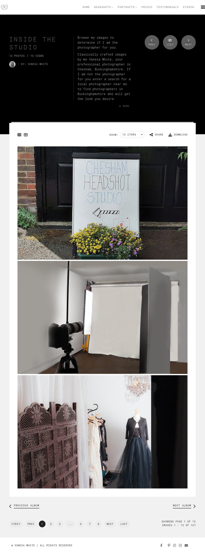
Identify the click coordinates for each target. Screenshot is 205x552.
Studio (189, 7)
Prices (146, 7)
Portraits (127, 7)
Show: (113, 134)
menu (203, 7)
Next (110, 523)
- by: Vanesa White (33, 64)
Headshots (104, 7)
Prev (31, 523)
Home (86, 7)
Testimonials (167, 7)
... (70, 523)
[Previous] (16, 524)
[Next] (124, 524)
